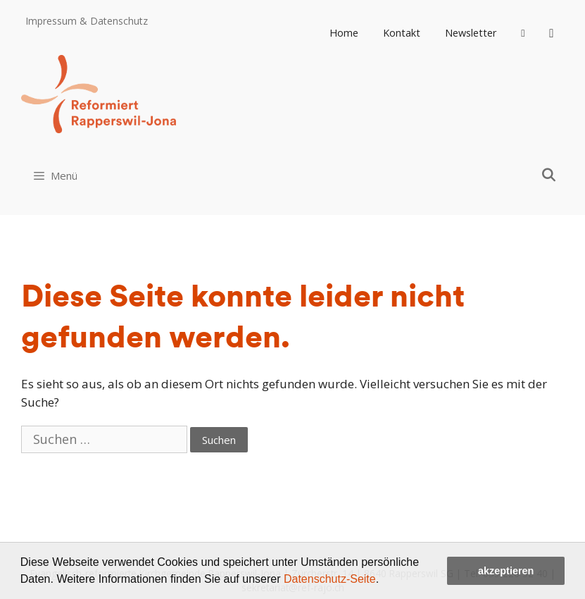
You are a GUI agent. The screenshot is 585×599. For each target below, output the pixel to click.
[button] (384, 581)
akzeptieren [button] (506, 570)
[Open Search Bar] (549, 174)
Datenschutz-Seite (330, 579)
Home (343, 32)
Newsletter (471, 32)
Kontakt (401, 32)
